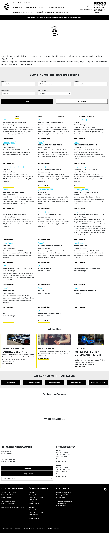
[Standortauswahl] (27, 478)
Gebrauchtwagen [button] (56, 8)
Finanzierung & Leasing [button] (22, 12)
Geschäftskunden (86, 117)
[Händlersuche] (88, 7)
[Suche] (81, 7)
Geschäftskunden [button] (44, 12)
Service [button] (42, 8)
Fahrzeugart (42, 81)
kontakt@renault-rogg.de (15, 507)
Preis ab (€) (5, 90)
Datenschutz (7, 529)
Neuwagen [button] (17, 8)
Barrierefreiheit (29, 529)
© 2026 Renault (53, 529)
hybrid (61, 117)
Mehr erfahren (7, 363)
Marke (3, 81)
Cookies (18, 529)
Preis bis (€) (42, 90)
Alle (17, 117)
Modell (76, 81)
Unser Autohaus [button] (63, 12)
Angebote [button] (30, 8)
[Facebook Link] (105, 489)
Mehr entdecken (8, 138)
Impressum (41, 529)
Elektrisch (38, 117)
